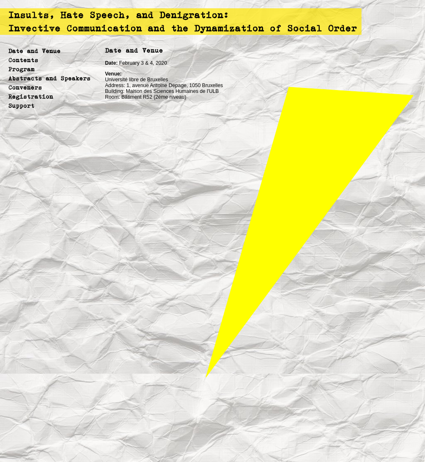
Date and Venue (34, 50)
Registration (30, 96)
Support (21, 105)
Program (21, 69)
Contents (23, 60)
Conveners (25, 87)
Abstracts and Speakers (49, 78)
